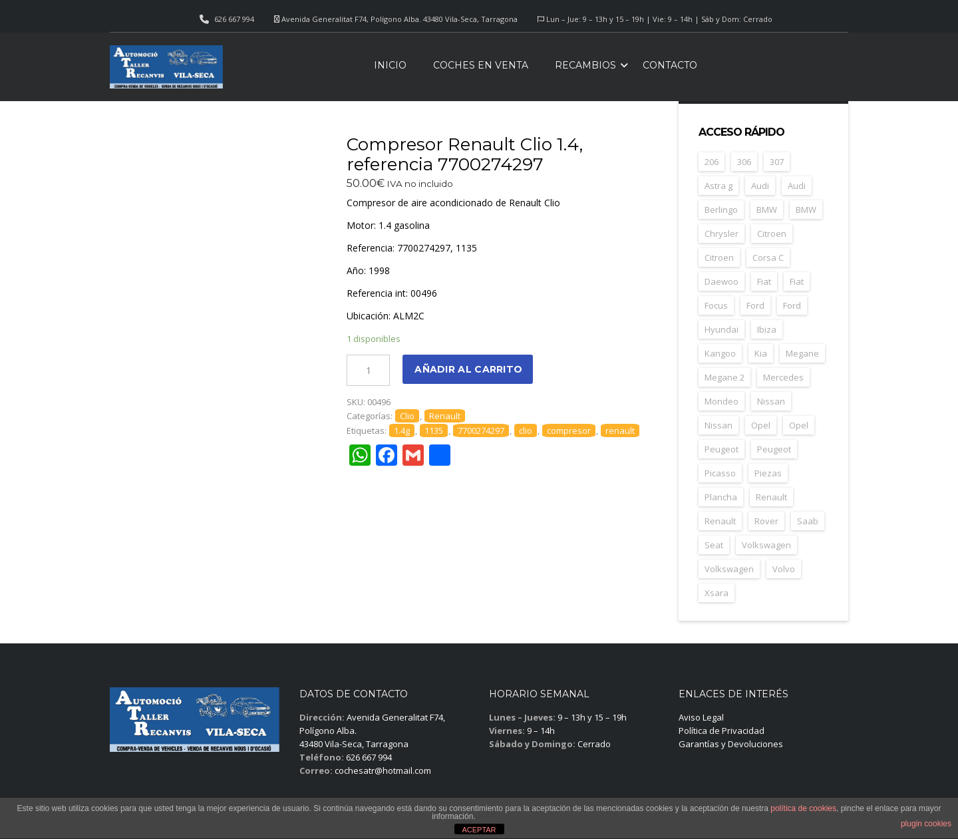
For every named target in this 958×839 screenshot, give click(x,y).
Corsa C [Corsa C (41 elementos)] (768, 257)
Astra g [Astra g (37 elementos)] (718, 186)
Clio (407, 416)
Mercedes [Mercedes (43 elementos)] (783, 377)
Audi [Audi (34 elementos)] (760, 186)
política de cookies (803, 808)
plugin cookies (926, 823)
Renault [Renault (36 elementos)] (720, 521)
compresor (569, 430)
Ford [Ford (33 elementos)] (792, 305)
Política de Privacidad (721, 731)
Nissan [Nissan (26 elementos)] (718, 425)
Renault (444, 416)
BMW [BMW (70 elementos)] (766, 210)
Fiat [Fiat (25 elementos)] (797, 281)
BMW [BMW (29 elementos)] (806, 210)
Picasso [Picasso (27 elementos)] (720, 473)
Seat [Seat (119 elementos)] (714, 545)
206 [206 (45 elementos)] (711, 162)
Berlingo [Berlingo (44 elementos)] (721, 210)
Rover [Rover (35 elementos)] (766, 521)
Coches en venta (480, 65)
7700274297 (481, 430)
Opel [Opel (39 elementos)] (798, 425)
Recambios (585, 65)
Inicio (390, 65)
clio (525, 430)
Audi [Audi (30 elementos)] (797, 186)
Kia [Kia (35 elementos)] (760, 353)
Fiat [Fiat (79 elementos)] (764, 281)
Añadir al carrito (468, 369)
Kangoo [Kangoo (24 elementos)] (720, 353)
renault (620, 430)
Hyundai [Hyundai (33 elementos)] (721, 329)
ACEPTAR (479, 830)
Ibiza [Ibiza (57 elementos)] (766, 329)
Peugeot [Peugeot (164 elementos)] (721, 449)
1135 (433, 430)
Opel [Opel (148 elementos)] (760, 425)
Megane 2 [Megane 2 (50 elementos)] (724, 377)
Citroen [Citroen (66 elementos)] (719, 257)
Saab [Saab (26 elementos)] (807, 521)
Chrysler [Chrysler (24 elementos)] (721, 234)
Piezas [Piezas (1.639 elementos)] (768, 473)
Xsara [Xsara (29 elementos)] (716, 593)
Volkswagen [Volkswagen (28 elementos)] (729, 569)
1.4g (402, 430)
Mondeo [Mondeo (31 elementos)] (721, 401)
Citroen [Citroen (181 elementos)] (771, 234)
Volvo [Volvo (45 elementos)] (783, 569)
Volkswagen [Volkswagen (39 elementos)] (766, 545)
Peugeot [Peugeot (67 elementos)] (774, 449)
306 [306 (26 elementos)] (744, 162)
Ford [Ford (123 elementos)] (755, 305)
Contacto (670, 65)
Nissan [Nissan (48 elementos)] (771, 401)
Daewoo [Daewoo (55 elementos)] (721, 281)
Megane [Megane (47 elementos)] (802, 353)
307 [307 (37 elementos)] (777, 162)
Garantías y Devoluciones (731, 744)
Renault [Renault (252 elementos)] (771, 497)
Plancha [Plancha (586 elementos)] (721, 497)
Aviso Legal (701, 717)
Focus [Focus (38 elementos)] (716, 305)
